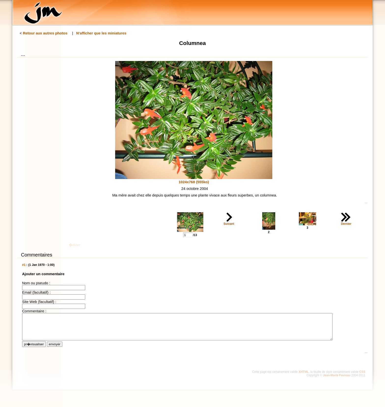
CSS (362, 377)
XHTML (304, 377)
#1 (24, 265)
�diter (75, 245)
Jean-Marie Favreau (336, 380)
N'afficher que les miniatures (101, 33)
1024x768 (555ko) (194, 182)
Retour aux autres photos (45, 33)
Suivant (228, 224)
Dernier (346, 224)
